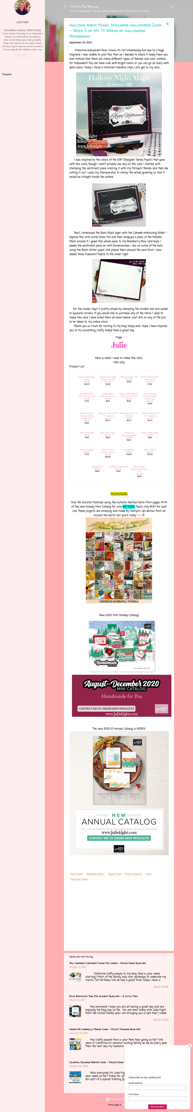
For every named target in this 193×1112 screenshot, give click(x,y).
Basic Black (76, 874)
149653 (107, 455)
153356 (107, 382)
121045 (129, 418)
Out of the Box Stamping (84, 6)
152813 (97, 469)
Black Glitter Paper (107, 433)
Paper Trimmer (150, 450)
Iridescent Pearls (87, 450)
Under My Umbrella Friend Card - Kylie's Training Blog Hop (104, 1029)
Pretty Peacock (133, 874)
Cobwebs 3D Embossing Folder (129, 434)
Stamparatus (128, 450)
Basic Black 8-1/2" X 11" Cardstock (129, 415)
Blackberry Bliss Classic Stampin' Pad (86, 395)
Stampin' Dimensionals (118, 466)
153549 (86, 452)
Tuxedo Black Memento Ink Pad (108, 395)
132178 (87, 435)
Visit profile (22, 56)
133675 (107, 418)
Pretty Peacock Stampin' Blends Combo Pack (150, 397)
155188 (87, 382)
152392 (150, 452)
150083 (150, 382)
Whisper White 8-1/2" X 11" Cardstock (150, 415)
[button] (167, 24)
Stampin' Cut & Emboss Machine (108, 451)
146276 (129, 452)
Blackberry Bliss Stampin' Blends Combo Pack (86, 416)
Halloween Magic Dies (129, 377)
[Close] (190, 1046)
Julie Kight (22, 22)
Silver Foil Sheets (87, 433)
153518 (108, 435)
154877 (87, 421)
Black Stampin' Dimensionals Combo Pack (139, 469)
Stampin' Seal (97, 466)
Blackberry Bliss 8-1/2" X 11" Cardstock (108, 415)
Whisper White (79, 879)
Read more (161, 987)
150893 (139, 474)
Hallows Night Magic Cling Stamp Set (108, 378)
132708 (108, 399)
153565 (129, 379)
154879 (129, 399)
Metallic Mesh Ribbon (150, 433)
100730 (150, 418)
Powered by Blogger (119, 1099)
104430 (118, 469)
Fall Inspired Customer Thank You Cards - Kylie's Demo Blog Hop (107, 963)
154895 (150, 401)
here (139, 515)
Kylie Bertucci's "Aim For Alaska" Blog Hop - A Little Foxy (103, 996)
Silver (148, 874)
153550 (150, 435)
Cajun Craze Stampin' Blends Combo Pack (129, 395)
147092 (87, 399)
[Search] (172, 7)
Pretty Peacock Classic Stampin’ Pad (150, 378)
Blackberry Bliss (95, 874)
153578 (129, 438)
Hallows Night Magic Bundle (87, 378)
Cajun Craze (114, 874)
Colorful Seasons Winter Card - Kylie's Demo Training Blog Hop (107, 1062)
